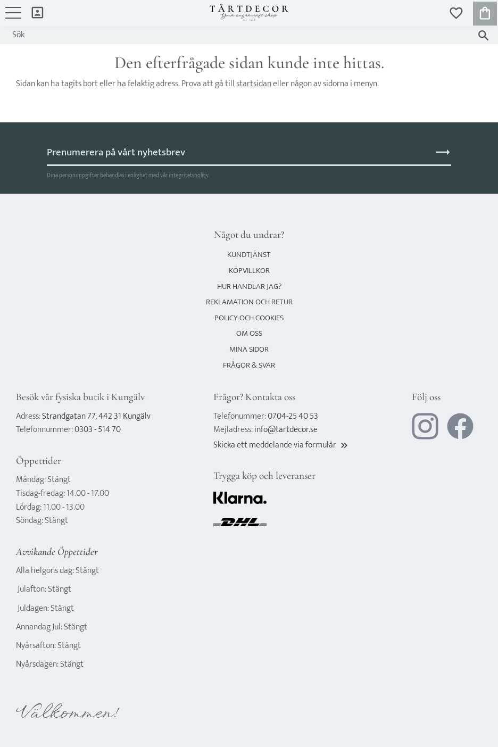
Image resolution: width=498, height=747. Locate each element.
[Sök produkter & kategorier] (238, 35)
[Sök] (483, 35)
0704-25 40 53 (293, 416)
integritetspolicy (188, 175)
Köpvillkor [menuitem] (249, 270)
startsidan (253, 84)
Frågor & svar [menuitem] (249, 365)
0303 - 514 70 (97, 429)
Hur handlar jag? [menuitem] (249, 286)
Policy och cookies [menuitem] (249, 318)
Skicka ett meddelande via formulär (281, 445)
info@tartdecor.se (286, 429)
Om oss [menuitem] (249, 333)
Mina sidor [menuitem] (37, 12)
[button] (13, 18)
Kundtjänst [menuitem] (249, 254)
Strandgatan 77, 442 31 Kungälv (96, 416)
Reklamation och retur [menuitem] (249, 302)
